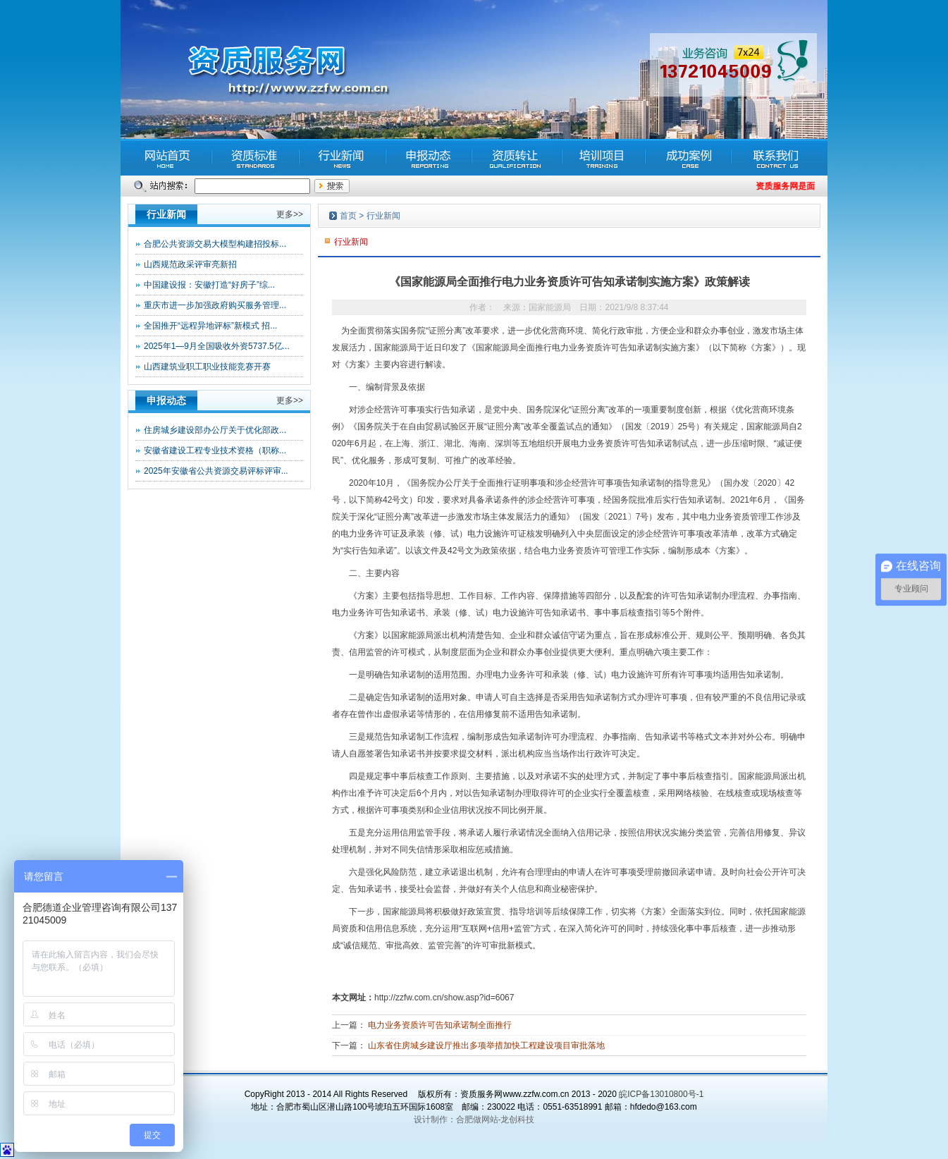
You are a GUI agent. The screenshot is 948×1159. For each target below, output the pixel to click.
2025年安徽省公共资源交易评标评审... (216, 471)
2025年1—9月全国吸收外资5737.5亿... (217, 346)
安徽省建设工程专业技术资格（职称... (215, 450)
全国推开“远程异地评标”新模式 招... (210, 326)
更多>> (289, 214)
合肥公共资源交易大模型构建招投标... (215, 244)
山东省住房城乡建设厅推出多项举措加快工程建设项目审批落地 (486, 1045)
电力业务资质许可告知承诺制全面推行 (440, 1025)
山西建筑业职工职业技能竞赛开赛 (207, 367)
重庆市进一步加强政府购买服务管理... (215, 305)
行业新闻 (383, 216)
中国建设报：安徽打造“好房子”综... (209, 285)
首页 (348, 216)
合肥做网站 (477, 1119)
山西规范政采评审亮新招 (190, 264)
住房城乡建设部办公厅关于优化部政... (215, 430)
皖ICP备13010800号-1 (661, 1094)
